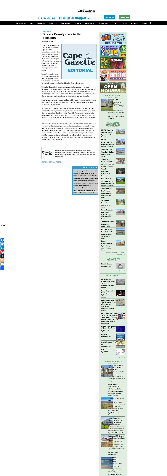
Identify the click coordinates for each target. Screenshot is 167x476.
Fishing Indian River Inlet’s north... (84, 192)
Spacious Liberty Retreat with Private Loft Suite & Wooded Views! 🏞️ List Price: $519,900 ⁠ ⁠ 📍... (116, 447)
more (121, 357)
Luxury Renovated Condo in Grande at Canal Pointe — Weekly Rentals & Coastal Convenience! (107, 242)
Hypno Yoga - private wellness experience (108, 328)
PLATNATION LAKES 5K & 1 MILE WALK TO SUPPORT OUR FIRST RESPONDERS (109, 316)
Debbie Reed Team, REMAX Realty (106, 236)
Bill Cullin (106, 226)
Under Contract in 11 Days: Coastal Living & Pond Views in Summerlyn (107, 211)
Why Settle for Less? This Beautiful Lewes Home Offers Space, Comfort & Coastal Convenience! (107, 189)
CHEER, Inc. (107, 266)
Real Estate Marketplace (113, 124)
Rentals (120, 254)
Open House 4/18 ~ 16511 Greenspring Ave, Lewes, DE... (115, 420)
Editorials (46, 31)
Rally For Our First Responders (108, 322)
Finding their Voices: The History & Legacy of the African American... (109, 303)
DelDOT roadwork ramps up (82, 185)
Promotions (111, 252)
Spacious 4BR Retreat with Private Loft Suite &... (116, 438)
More (121, 271)
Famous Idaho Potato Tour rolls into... (85, 175)
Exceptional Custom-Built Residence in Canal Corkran (115, 102)
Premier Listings (113, 362)
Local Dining (113, 259)
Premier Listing (113, 96)
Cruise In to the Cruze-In (109, 343)
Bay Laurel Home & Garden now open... (86, 178)
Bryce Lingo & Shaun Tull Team (116, 117)
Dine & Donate (106, 264)
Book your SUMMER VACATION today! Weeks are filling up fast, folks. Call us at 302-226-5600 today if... (115, 469)
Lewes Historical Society (107, 286)
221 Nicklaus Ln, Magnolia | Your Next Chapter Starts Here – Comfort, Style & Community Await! (107, 131)
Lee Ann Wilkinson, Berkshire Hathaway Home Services (115, 393)
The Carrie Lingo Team (114, 414)
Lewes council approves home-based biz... (87, 188)
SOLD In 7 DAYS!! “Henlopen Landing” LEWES (105, 201)
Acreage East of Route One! (116, 399)
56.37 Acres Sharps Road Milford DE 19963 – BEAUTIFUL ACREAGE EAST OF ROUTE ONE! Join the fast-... (116, 407)
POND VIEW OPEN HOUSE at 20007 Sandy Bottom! (115, 368)
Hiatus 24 (106, 331)
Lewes (110, 424)
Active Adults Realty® (106, 136)
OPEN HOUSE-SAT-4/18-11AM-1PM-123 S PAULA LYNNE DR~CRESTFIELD (107, 180)
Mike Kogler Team (106, 155)
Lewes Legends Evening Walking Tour (109, 292)
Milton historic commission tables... (84, 180)
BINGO (104, 334)
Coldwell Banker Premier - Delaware (107, 145)
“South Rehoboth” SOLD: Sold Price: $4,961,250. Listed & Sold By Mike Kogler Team (107, 170)
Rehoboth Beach (112, 106)
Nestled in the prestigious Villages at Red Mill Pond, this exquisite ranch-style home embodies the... (116, 428)
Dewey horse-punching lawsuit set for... (86, 171)
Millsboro (111, 442)
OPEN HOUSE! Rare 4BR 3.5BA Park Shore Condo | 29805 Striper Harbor (107, 230)
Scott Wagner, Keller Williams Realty (106, 195)
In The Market (113, 275)
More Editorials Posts (51, 162)
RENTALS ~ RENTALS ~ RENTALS (112, 460)
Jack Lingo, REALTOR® (113, 453)
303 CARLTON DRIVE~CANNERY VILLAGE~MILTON (107, 160)
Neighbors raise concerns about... (84, 173)
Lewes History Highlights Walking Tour (108, 281)
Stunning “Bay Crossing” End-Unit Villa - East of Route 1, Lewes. (107, 151)
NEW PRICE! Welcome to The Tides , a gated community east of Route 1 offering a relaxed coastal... (116, 379)
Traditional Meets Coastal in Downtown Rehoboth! (107, 223)
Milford (110, 402)
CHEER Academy (107, 350)
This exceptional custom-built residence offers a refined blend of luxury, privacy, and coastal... (116, 112)
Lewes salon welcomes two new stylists (86, 183)
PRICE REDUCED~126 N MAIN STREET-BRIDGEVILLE (107, 141)
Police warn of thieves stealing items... (85, 190)
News (121, 252)
